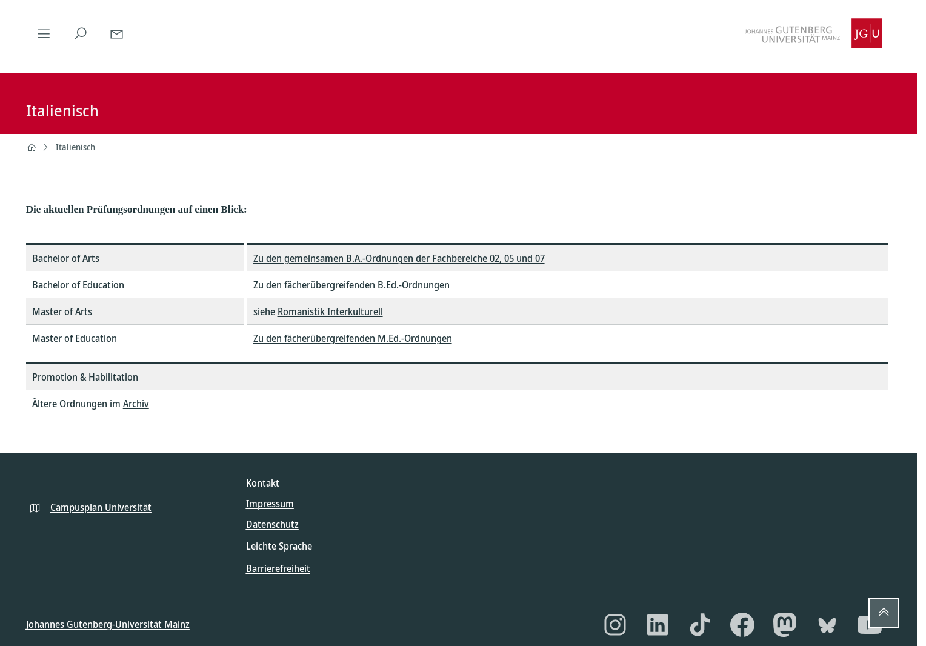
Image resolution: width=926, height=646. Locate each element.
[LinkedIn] (657, 625)
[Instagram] (615, 625)
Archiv (136, 403)
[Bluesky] (827, 625)
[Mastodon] (785, 625)
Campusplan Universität (101, 507)
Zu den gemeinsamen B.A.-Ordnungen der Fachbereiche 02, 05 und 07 (399, 258)
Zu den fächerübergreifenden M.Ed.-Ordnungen (352, 338)
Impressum (270, 503)
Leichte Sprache (279, 546)
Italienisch (75, 147)
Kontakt (262, 483)
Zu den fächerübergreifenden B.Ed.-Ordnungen (351, 284)
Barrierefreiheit (278, 568)
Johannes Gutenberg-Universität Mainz (108, 624)
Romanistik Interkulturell (330, 311)
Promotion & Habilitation (85, 377)
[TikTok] (700, 625)
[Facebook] (742, 625)
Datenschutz (272, 524)
